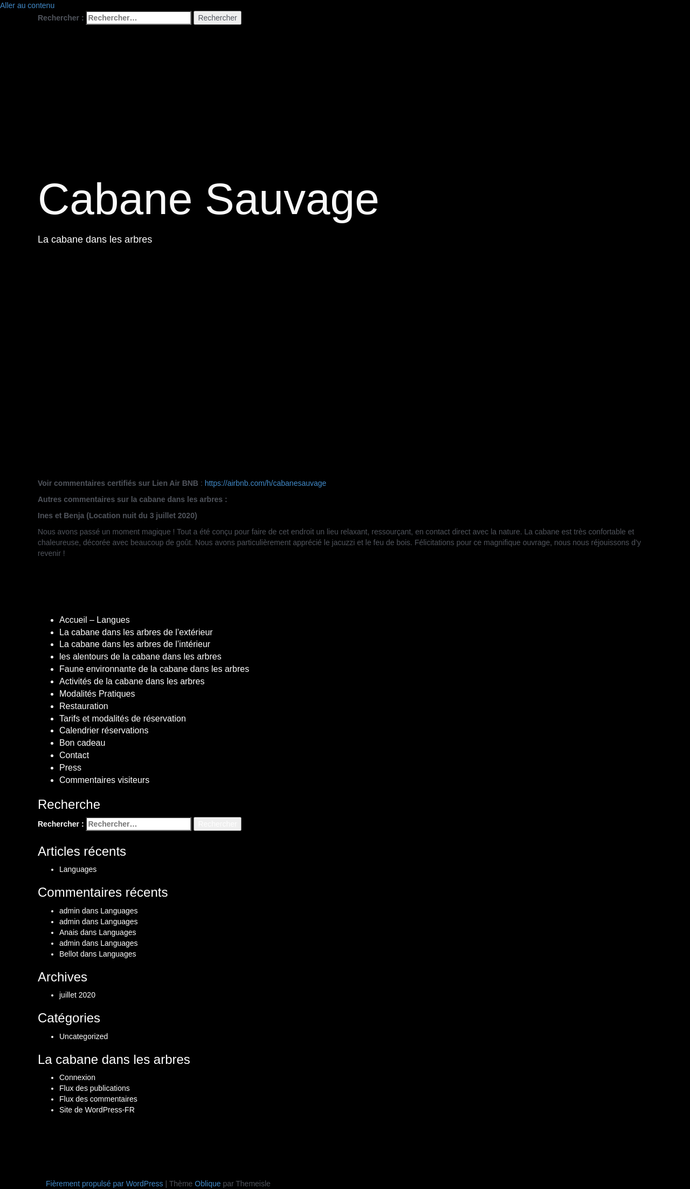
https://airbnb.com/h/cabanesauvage (266, 483)
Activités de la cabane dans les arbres (131, 681)
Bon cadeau (82, 742)
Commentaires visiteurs (104, 780)
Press (70, 767)
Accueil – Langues (94, 619)
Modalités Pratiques (97, 693)
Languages (77, 869)
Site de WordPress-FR (97, 1109)
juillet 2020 (77, 995)
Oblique (207, 1183)
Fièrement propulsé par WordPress (104, 1183)
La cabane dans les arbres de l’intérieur (134, 644)
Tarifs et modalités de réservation (122, 718)
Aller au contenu (27, 5)
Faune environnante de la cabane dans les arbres (154, 668)
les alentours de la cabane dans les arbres (140, 656)
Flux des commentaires (98, 1099)
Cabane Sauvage (209, 198)
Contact (74, 755)
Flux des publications (94, 1088)
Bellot (68, 954)
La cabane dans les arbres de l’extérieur (136, 632)
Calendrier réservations (103, 730)
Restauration (83, 706)
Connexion (77, 1077)
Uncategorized (83, 1036)
